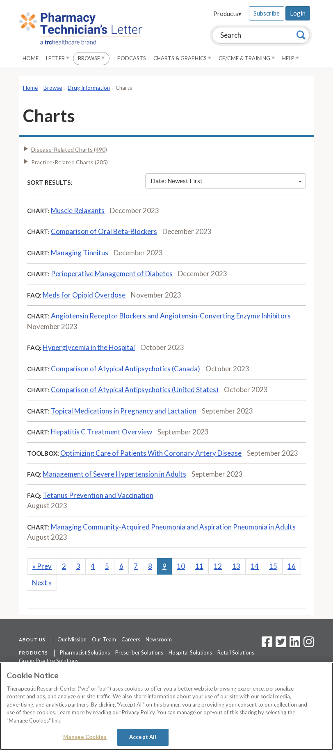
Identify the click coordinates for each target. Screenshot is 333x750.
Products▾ (227, 13)
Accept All (142, 737)
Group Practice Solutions (48, 660)
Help (290, 58)
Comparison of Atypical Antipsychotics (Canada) (125, 368)
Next (42, 582)
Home (31, 58)
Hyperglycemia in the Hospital (89, 347)
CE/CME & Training (247, 58)
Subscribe (266, 13)
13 (236, 566)
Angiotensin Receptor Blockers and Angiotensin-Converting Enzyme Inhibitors (171, 315)
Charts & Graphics (182, 58)
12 (218, 566)
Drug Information (89, 87)
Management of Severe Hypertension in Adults (114, 474)
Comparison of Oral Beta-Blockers (104, 231)
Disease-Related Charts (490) (69, 149)
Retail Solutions (235, 652)
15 (273, 566)
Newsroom (159, 639)
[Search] (301, 35)
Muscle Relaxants (78, 210)
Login (298, 13)
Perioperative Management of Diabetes (112, 273)
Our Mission (72, 639)
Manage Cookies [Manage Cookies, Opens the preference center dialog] (85, 737)
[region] (166, 706)
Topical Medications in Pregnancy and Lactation (123, 411)
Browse (91, 58)
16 (291, 566)
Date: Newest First (226, 180)
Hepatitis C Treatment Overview (101, 431)
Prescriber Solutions (139, 652)
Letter (57, 58)
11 (199, 566)
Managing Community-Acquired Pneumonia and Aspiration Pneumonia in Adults (173, 527)
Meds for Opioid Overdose (84, 295)
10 (181, 566)
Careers (130, 639)
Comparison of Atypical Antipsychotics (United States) (135, 389)
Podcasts (131, 58)
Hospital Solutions (190, 652)
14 (255, 566)
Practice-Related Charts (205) (69, 162)
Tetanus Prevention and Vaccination (98, 495)
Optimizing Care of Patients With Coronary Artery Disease (151, 453)
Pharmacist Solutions (85, 652)
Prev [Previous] (42, 566)
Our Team (104, 639)
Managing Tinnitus (79, 252)
